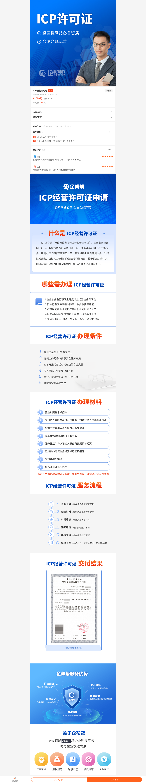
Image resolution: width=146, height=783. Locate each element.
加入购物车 (59, 780)
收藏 (108, 91)
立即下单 (114, 780)
